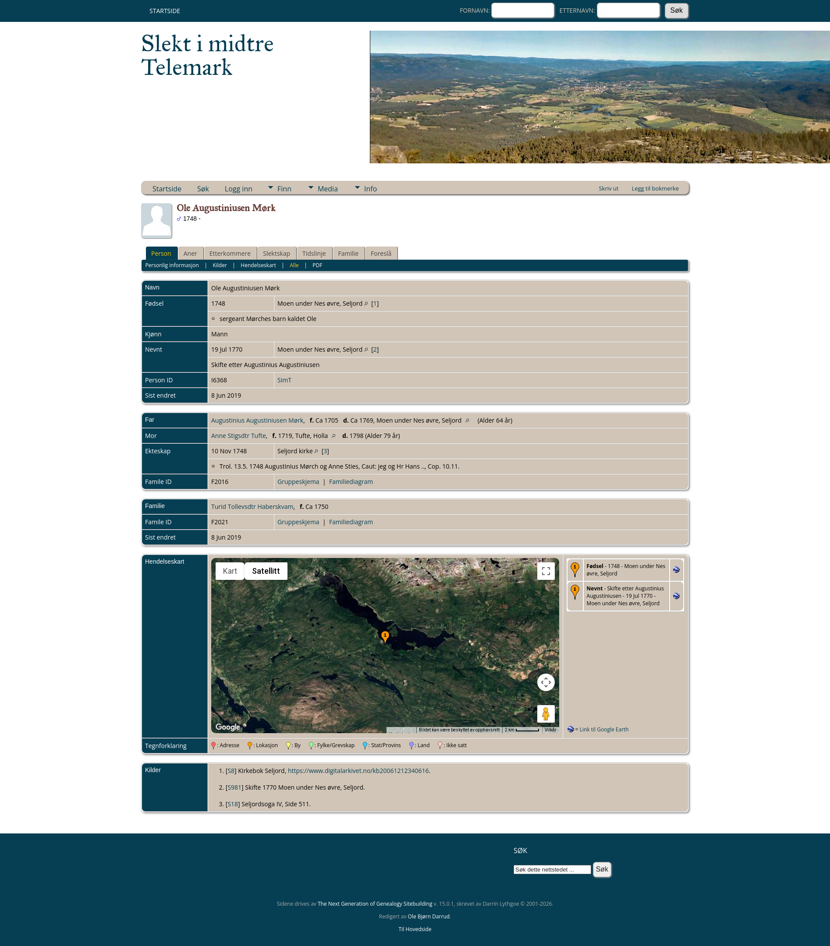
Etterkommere (230, 253)
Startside (164, 11)
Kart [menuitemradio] (230, 570)
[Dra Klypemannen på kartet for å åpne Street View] (546, 714)
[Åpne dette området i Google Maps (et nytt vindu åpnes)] (227, 727)
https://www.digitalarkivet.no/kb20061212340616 (358, 770)
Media (328, 189)
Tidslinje (314, 253)
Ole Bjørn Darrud (429, 916)
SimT (284, 380)
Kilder (220, 265)
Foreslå (381, 253)
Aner (190, 253)
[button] (385, 638)
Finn (284, 189)
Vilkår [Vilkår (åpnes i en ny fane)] (551, 729)
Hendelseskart (258, 265)
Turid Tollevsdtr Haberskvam (252, 506)
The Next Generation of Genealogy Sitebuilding (375, 903)
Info (370, 189)
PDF (317, 265)
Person (161, 253)
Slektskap (276, 253)
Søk (203, 189)
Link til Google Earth (604, 729)
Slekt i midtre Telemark (207, 55)
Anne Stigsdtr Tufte (238, 435)
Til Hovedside (415, 929)
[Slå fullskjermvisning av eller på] (546, 571)
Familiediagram (351, 481)
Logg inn (238, 189)
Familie (348, 253)
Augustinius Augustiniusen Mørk (257, 420)
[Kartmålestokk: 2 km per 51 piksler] (522, 730)
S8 (230, 770)
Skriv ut (608, 188)
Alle (294, 265)
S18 (232, 804)
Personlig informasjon (172, 265)
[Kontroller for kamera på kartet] (546, 682)
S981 (234, 787)
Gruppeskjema (298, 481)
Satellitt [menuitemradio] (266, 570)
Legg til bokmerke (655, 188)
